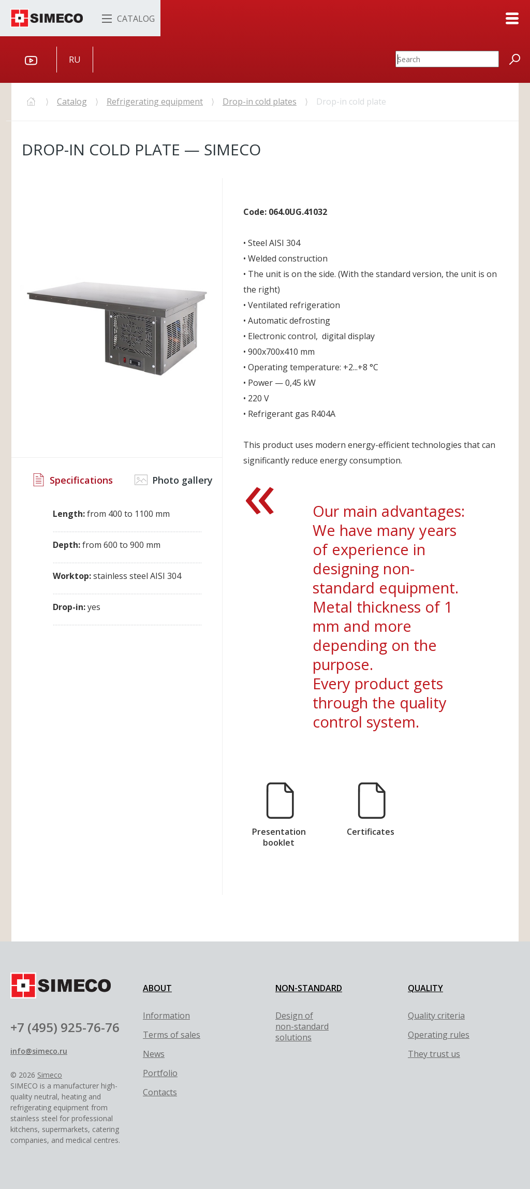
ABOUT (157, 988)
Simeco (49, 1075)
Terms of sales (171, 1034)
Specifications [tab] (72, 479)
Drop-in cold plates (260, 101)
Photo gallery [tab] (174, 479)
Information (166, 1015)
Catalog (72, 101)
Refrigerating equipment (155, 101)
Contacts (160, 1092)
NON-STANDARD (308, 988)
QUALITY (425, 988)
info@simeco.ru (38, 1051)
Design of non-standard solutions (302, 1026)
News (154, 1054)
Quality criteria (436, 1015)
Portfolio (160, 1073)
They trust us (434, 1054)
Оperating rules (438, 1034)
